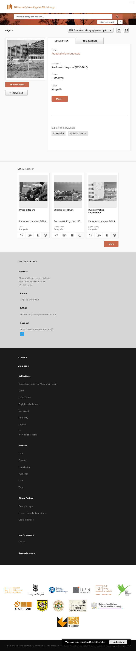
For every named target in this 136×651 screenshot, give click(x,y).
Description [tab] (61, 41)
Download (15, 93)
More (111, 243)
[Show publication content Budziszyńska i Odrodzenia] (106, 235)
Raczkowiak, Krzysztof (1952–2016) (70, 67)
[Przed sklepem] (33, 191)
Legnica (22, 424)
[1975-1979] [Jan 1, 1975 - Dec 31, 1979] (58, 78)
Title (21, 453)
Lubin (21, 390)
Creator (22, 460)
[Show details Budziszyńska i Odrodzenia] (114, 235)
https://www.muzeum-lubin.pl (36, 329)
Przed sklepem (27, 209)
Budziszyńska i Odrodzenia (96, 211)
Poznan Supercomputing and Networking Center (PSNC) (101, 645)
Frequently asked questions (32, 512)
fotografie (58, 133)
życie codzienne (78, 133)
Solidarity (23, 417)
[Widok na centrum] (68, 191)
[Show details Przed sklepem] (45, 235)
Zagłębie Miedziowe (29, 404)
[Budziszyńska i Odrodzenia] (103, 191)
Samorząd (24, 410)
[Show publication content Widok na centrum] (72, 235)
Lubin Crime (25, 397)
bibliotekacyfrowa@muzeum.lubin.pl (38, 314)
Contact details (26, 519)
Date (21, 480)
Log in (22, 541)
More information (97, 642)
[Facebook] (22, 334)
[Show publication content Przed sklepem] (37, 235)
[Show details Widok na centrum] (79, 235)
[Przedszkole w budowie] (25, 59)
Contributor (24, 466)
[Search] (117, 16)
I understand (118, 642)
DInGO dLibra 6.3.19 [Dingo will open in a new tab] (38, 645)
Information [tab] (90, 40)
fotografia (57, 89)
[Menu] (132, 3)
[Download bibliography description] (29, 235)
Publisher (23, 473)
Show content (17, 84)
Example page (26, 506)
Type (21, 487)
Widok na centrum (63, 209)
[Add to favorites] (118, 30)
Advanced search (107, 22)
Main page (23, 365)
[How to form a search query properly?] (120, 22)
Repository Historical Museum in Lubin (38, 383)
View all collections (28, 434)
